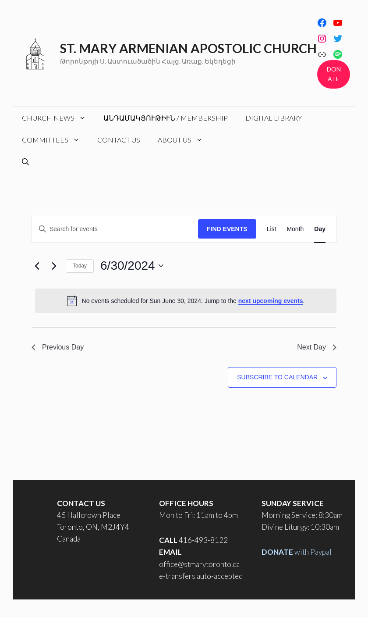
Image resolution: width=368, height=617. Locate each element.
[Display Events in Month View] (295, 229)
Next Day (316, 347)
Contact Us (118, 140)
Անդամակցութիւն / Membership (165, 118)
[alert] (185, 301)
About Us (185, 140)
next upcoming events (270, 300)
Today (80, 266)
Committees (55, 140)
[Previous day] (37, 265)
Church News (58, 118)
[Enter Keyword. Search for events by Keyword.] (115, 229)
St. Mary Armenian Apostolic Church (188, 48)
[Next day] (54, 265)
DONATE (334, 73)
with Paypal (297, 551)
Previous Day (58, 347)
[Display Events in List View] (271, 229)
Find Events (227, 228)
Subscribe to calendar (277, 377)
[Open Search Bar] (25, 162)
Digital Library (273, 118)
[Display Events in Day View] (320, 229)
